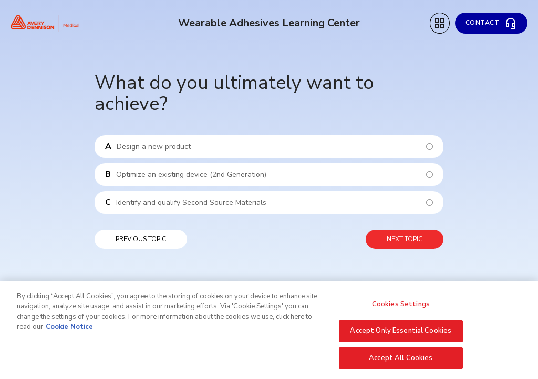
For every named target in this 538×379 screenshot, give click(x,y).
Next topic (404, 239)
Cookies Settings (401, 307)
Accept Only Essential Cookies (400, 334)
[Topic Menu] (440, 23)
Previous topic (141, 239)
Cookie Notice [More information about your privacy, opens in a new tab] (69, 330)
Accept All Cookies (400, 361)
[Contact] (491, 23)
